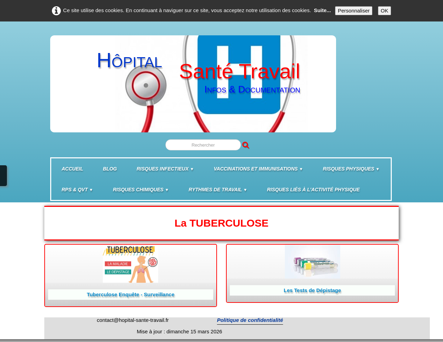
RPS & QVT (77, 189)
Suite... (322, 10)
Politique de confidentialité (250, 320)
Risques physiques (351, 169)
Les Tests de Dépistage (312, 290)
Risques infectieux (165, 169)
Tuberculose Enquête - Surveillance (130, 294)
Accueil (72, 169)
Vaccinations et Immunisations (258, 169)
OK (384, 11)
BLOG (110, 169)
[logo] (192, 80)
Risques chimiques (141, 189)
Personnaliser (354, 11)
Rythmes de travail (218, 189)
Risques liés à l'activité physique (313, 189)
